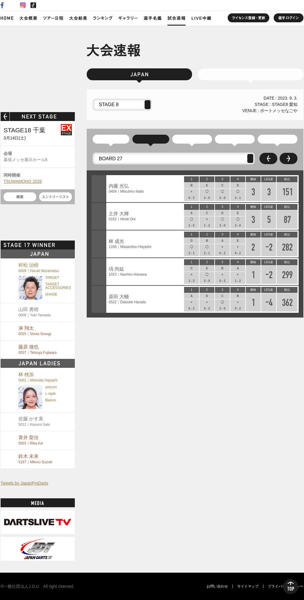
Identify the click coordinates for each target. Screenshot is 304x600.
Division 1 (277, 139)
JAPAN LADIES (250, 74)
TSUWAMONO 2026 (23, 181)
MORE (64, 245)
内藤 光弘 (126, 189)
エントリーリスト (55, 196)
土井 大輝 (122, 216)
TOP (290, 586)
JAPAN (139, 74)
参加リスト (111, 139)
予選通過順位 (192, 139)
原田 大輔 (127, 299)
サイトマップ (248, 586)
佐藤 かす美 (34, 421)
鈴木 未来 (35, 459)
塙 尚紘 (128, 272)
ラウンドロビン (150, 139)
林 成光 (130, 244)
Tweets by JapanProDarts (24, 483)
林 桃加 (37, 377)
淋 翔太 (34, 331)
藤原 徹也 (37, 349)
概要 (20, 196)
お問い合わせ (217, 586)
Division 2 (235, 139)
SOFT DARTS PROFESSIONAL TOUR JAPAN (38, 67)
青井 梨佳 (30, 440)
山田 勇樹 (34, 312)
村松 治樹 (38, 268)
